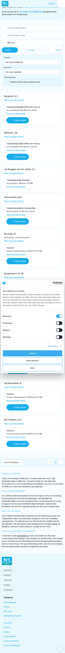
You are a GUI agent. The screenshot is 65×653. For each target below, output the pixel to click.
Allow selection (32, 360)
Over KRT (8, 623)
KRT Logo (8, 611)
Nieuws (7, 632)
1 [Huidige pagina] (50, 462)
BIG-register (52, 524)
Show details (53, 346)
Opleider (8, 580)
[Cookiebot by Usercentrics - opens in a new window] (52, 283)
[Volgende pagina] (61, 462)
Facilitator (8, 590)
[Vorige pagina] (45, 462)
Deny (32, 368)
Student (7, 575)
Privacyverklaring (11, 641)
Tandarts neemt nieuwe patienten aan (22, 82)
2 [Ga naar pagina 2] (55, 462)
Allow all (32, 353)
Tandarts (51, 3)
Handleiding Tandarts (13, 616)
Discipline (7, 57)
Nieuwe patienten (10, 77)
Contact (7, 627)
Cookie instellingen (12, 645)
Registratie (7, 67)
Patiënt (7, 585)
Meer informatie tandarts (14, 100)
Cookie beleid (10, 636)
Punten (6, 607)
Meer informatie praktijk (15, 113)
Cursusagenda (10, 602)
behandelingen (23, 536)
